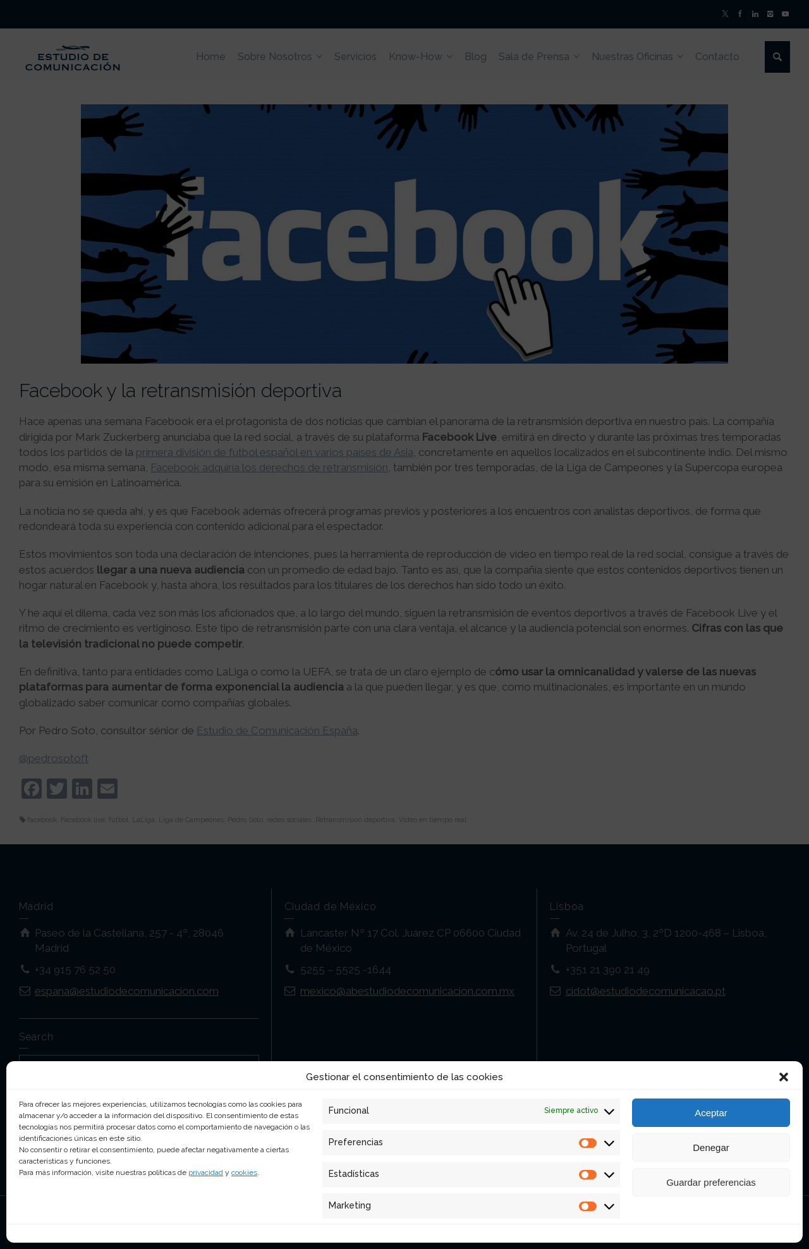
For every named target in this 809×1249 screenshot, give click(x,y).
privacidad (205, 1172)
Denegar (711, 1147)
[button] (783, 1077)
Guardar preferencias (711, 1182)
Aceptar (711, 1112)
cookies (244, 1172)
